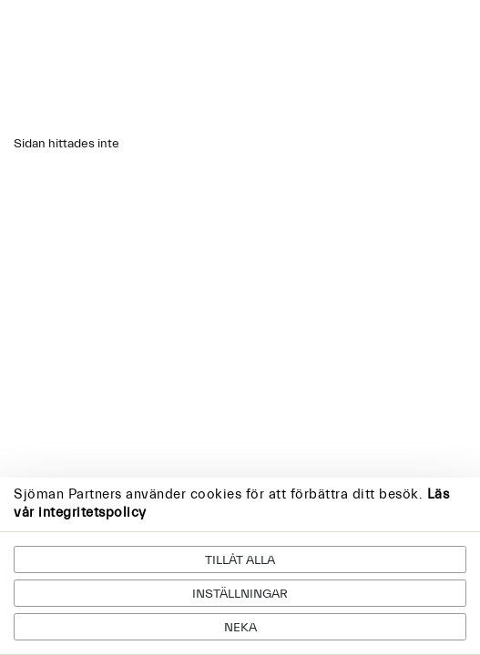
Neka (240, 627)
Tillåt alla (240, 560)
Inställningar (240, 594)
